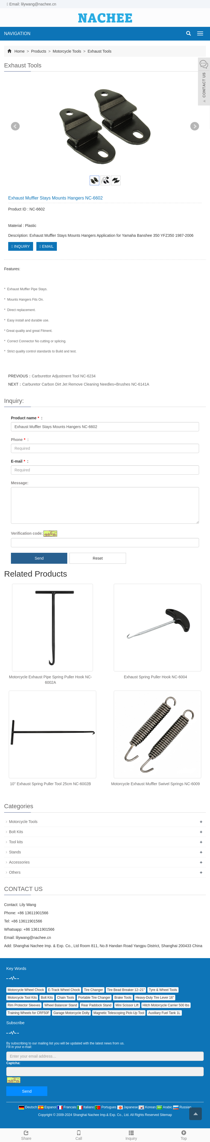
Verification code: (27, 533)
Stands (15, 852)
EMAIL (47, 246)
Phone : (20, 439)
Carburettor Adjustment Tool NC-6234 (63, 376)
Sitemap (166, 1115)
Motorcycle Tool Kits (22, 997)
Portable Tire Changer (94, 997)
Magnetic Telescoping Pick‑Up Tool (119, 1013)
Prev (15, 126)
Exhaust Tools (99, 51)
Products (38, 51)
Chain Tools (65, 997)
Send (39, 558)
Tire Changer (93, 990)
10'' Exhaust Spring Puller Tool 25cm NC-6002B (50, 784)
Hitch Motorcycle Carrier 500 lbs (166, 1005)
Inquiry (131, 1135)
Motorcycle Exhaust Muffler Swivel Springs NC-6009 (155, 784)
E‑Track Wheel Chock (64, 990)
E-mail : (19, 461)
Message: (19, 483)
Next (194, 126)
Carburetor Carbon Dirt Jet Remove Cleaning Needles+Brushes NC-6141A (85, 384)
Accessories (19, 862)
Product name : (26, 418)
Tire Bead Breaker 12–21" (126, 990)
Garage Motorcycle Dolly (71, 1013)
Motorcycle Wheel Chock (26, 990)
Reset (98, 558)
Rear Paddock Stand (96, 1005)
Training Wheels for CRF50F (28, 1013)
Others (15, 872)
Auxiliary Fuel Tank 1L (164, 1013)
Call (78, 1135)
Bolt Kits (16, 832)
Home (19, 51)
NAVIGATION (17, 33)
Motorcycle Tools (67, 51)
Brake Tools (122, 997)
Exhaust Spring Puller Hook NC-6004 (155, 677)
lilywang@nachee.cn (33, 937)
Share (26, 1135)
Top (184, 1135)
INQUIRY (20, 246)
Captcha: (13, 1063)
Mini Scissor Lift (127, 1005)
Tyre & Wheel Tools (163, 990)
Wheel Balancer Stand (60, 1005)
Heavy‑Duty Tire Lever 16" (155, 997)
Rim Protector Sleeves (24, 1005)
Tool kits (16, 842)
